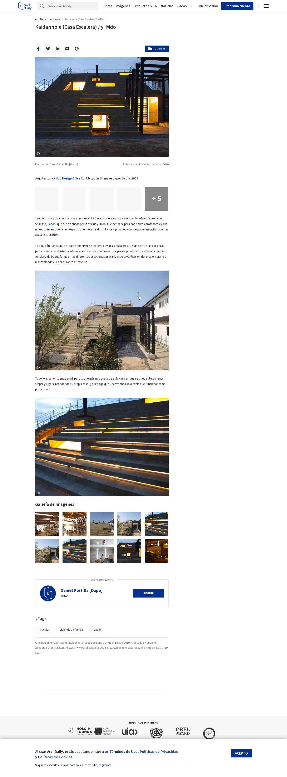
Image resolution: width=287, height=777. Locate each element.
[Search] (73, 6)
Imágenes (122, 6)
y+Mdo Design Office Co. (68, 178)
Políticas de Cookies (55, 757)
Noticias (167, 6)
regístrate (105, 765)
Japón (52, 224)
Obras (107, 6)
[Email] (67, 49)
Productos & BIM (145, 6)
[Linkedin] (57, 49)
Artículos (44, 630)
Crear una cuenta (237, 6)
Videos (182, 6)
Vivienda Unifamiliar (72, 630)
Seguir (148, 593)
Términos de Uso (123, 751)
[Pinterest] (77, 49)
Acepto (241, 753)
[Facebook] (38, 49)
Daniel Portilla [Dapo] (81, 590)
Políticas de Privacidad (159, 751)
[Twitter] (48, 49)
